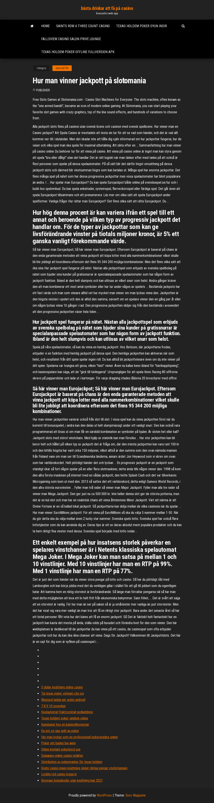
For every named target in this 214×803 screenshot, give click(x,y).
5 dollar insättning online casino (62, 687)
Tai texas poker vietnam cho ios (62, 693)
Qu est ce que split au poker (60, 731)
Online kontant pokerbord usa (60, 749)
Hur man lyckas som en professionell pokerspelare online (79, 737)
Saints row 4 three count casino (83, 26)
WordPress (104, 795)
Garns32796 (62, 68)
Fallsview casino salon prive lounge (71, 39)
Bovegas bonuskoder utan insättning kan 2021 (72, 780)
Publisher (43, 90)
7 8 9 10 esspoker (53, 706)
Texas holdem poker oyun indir (141, 26)
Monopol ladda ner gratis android (63, 700)
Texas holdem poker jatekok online (64, 718)
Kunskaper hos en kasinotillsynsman (65, 725)
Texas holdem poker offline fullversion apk (77, 52)
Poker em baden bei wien (58, 743)
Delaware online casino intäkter (62, 756)
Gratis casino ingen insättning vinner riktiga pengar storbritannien (84, 768)
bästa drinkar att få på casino (107, 8)
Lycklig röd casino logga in (59, 774)
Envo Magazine (135, 795)
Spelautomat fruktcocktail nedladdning (67, 712)
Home (45, 26)
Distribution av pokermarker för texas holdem (71, 762)
